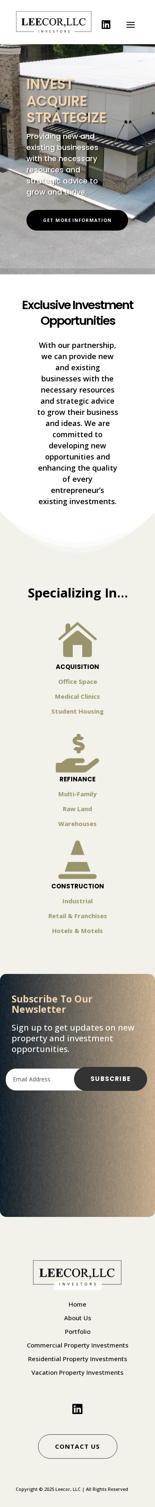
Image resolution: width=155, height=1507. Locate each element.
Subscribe (111, 1078)
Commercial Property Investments (78, 1345)
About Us (77, 1318)
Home (77, 1304)
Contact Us (77, 1446)
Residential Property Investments (77, 1359)
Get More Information (77, 220)
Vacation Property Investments (77, 1372)
